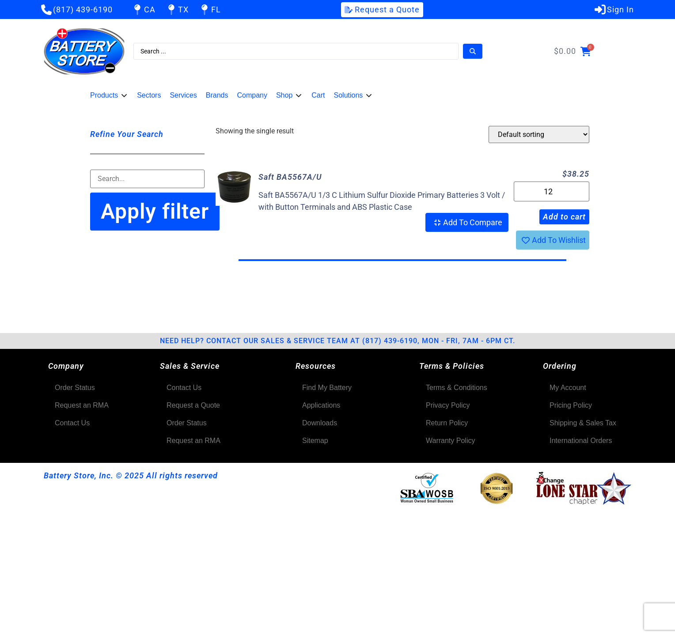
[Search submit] (472, 51)
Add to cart (564, 216)
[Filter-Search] (147, 179)
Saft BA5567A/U (290, 177)
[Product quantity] (551, 191)
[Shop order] (539, 134)
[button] (109, 95)
